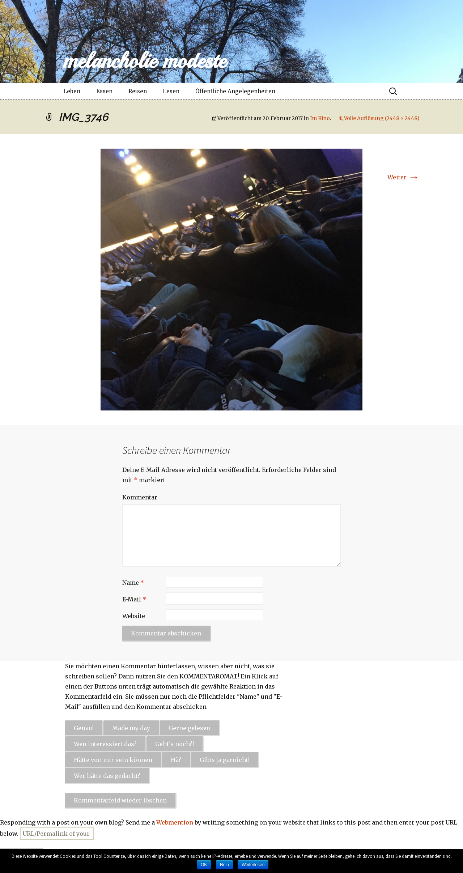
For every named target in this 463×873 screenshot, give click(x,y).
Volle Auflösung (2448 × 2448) (382, 118)
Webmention (174, 822)
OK (204, 864)
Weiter (403, 177)
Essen (104, 91)
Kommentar (139, 497)
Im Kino (320, 118)
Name (133, 582)
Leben (71, 91)
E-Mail (134, 599)
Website (133, 615)
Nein (224, 864)
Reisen (137, 91)
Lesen (171, 91)
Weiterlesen (253, 864)
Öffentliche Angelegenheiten (235, 91)
